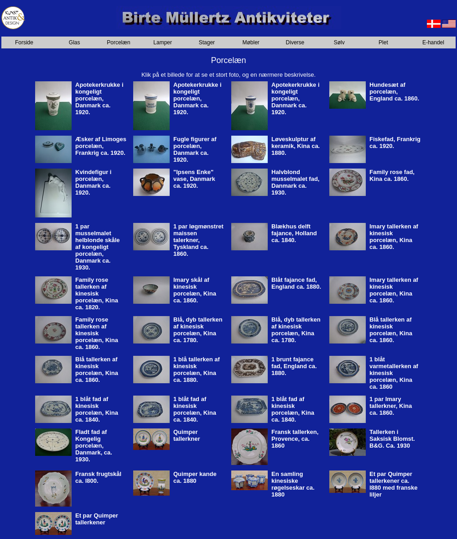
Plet (383, 42)
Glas (74, 42)
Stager (207, 42)
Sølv (339, 42)
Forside (24, 42)
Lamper (162, 42)
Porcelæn (118, 42)
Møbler (251, 42)
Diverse (295, 42)
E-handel (433, 42)
